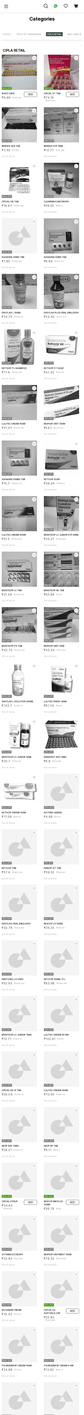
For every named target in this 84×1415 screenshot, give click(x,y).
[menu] (6, 6)
